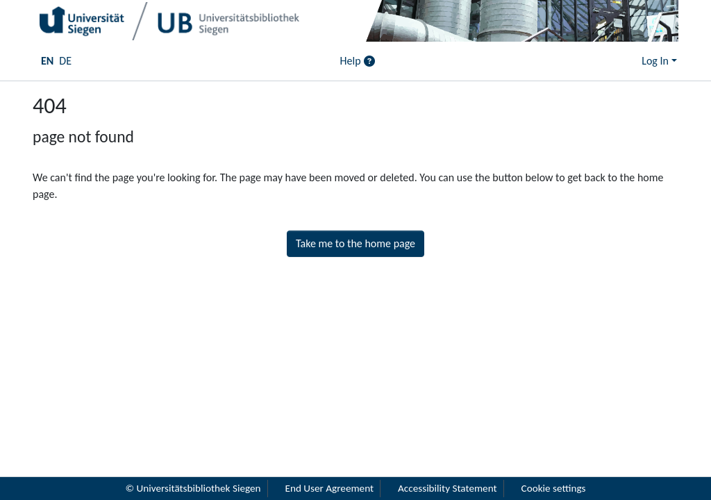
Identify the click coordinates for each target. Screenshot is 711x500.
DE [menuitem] (65, 60)
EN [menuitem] (47, 60)
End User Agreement (329, 488)
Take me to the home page (355, 243)
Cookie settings (553, 488)
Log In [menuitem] (655, 60)
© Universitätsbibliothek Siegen (192, 488)
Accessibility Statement (447, 488)
